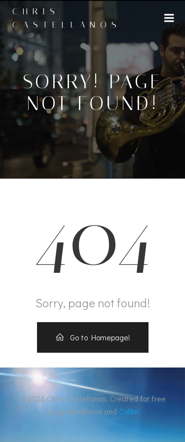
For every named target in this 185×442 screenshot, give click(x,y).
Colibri (129, 411)
